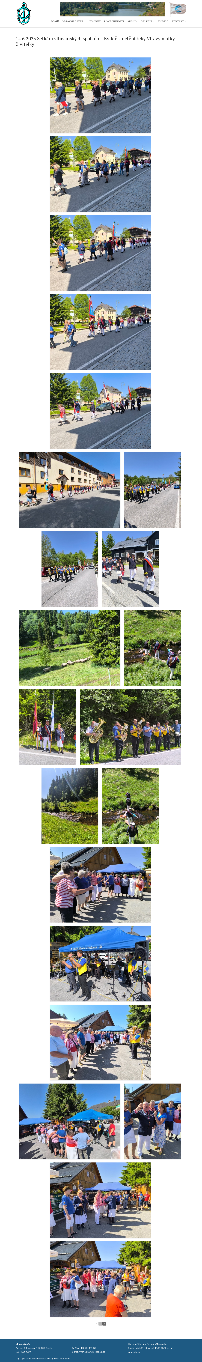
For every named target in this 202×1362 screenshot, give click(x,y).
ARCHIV (132, 21)
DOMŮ (55, 21)
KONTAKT (178, 21)
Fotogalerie (134, 1352)
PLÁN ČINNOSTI (114, 21)
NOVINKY (95, 21)
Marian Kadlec (62, 1358)
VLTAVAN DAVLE (72, 21)
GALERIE (146, 21)
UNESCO (163, 21)
